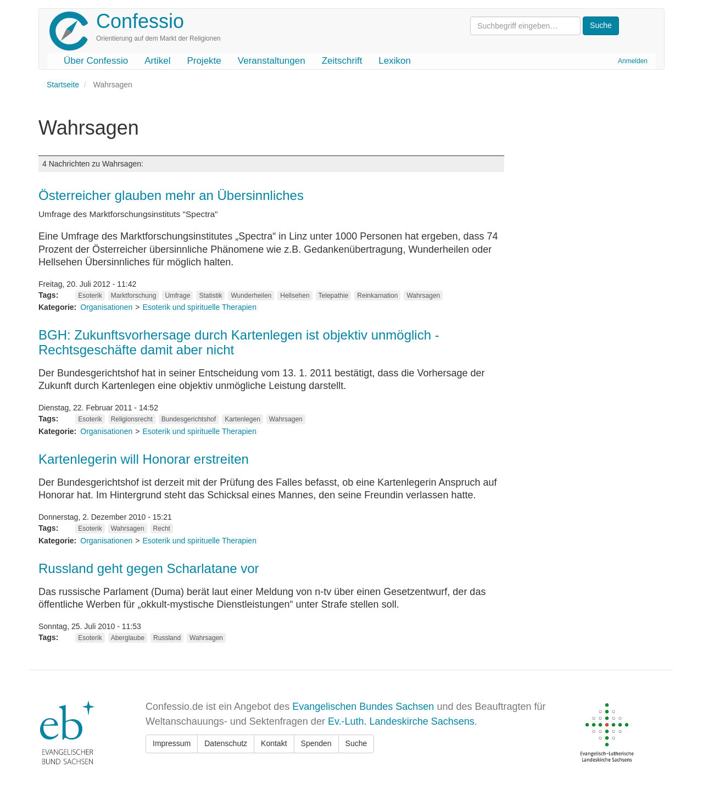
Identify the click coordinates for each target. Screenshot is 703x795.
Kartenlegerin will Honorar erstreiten (143, 459)
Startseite (63, 84)
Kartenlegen (242, 419)
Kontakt (274, 743)
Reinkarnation (377, 295)
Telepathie (334, 295)
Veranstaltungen (271, 60)
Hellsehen (294, 295)
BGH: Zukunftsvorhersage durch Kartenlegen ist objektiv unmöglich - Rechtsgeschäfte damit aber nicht (238, 342)
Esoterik (90, 295)
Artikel (157, 60)
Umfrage (177, 295)
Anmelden (633, 61)
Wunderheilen (251, 295)
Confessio (140, 21)
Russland (167, 638)
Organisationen (106, 307)
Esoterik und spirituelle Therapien (199, 307)
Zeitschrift (342, 60)
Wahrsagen (423, 295)
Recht (161, 528)
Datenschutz (225, 743)
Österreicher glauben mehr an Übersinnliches (171, 195)
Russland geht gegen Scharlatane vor (148, 568)
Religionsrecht (132, 419)
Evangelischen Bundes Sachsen (363, 706)
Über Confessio (96, 60)
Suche (356, 743)
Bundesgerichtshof (188, 419)
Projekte (204, 60)
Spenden (316, 743)
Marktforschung (134, 295)
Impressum (172, 743)
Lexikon (394, 60)
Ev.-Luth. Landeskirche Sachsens (401, 721)
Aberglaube (127, 638)
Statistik (210, 295)
